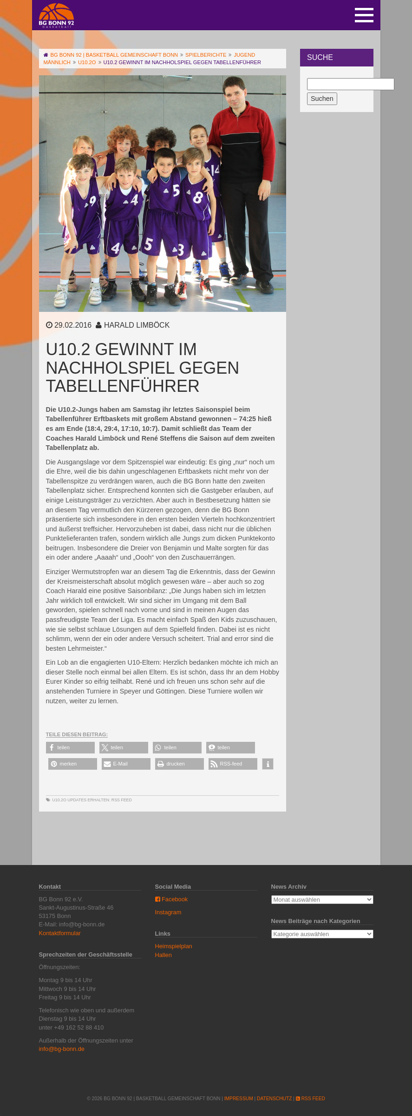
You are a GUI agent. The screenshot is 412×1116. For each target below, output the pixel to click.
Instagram (168, 912)
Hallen (163, 954)
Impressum (238, 1098)
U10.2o (59, 800)
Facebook (171, 899)
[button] (70, 747)
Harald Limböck (137, 325)
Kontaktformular (60, 933)
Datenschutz (274, 1098)
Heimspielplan (173, 946)
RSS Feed (121, 800)
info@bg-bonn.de (62, 1048)
